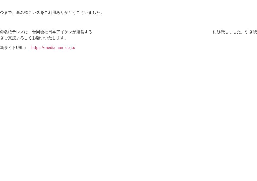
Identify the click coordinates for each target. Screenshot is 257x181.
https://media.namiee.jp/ (53, 47)
